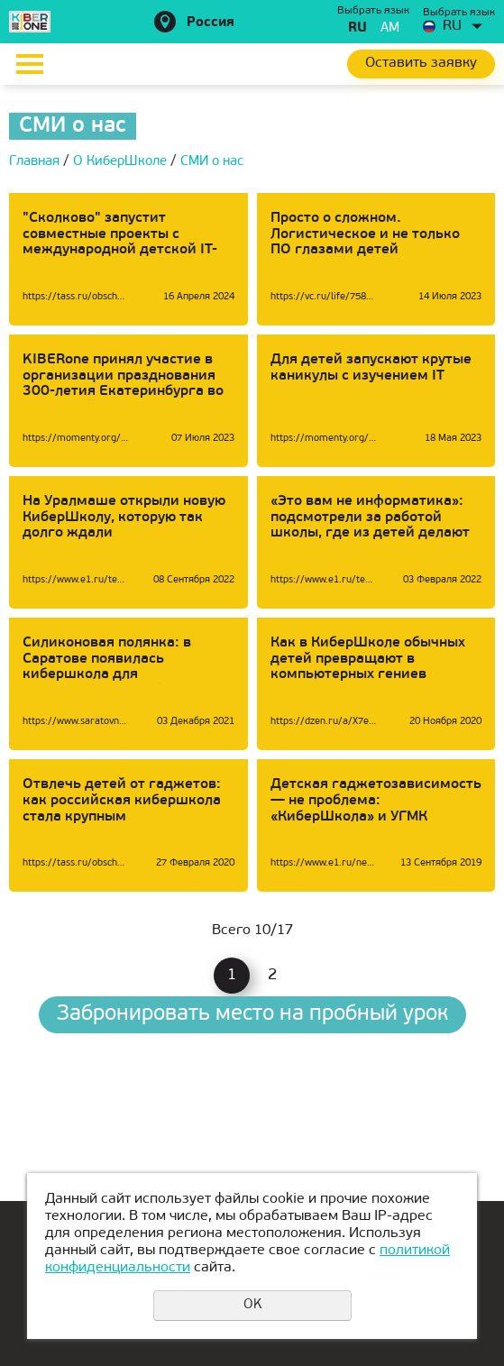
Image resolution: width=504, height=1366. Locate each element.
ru (357, 28)
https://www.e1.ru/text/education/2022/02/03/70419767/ (323, 580)
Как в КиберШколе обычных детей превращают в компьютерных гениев (367, 659)
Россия (210, 23)
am (389, 28)
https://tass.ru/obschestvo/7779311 (75, 863)
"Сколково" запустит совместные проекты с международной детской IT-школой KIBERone (120, 242)
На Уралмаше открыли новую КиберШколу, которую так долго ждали (124, 517)
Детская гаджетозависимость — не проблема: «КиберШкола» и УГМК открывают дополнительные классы (375, 816)
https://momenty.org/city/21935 (75, 439)
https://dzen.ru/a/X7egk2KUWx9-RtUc (323, 722)
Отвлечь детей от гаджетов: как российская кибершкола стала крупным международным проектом (122, 808)
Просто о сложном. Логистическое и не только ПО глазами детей (365, 234)
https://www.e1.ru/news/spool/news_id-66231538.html (323, 863)
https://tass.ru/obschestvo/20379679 (75, 297)
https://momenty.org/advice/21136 (323, 439)
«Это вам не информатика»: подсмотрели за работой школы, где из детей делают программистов (370, 525)
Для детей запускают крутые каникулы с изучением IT (371, 368)
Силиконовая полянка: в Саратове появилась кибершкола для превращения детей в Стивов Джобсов (125, 674)
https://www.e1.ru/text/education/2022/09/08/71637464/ (75, 580)
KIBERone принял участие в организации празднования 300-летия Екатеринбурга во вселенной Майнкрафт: (123, 384)
